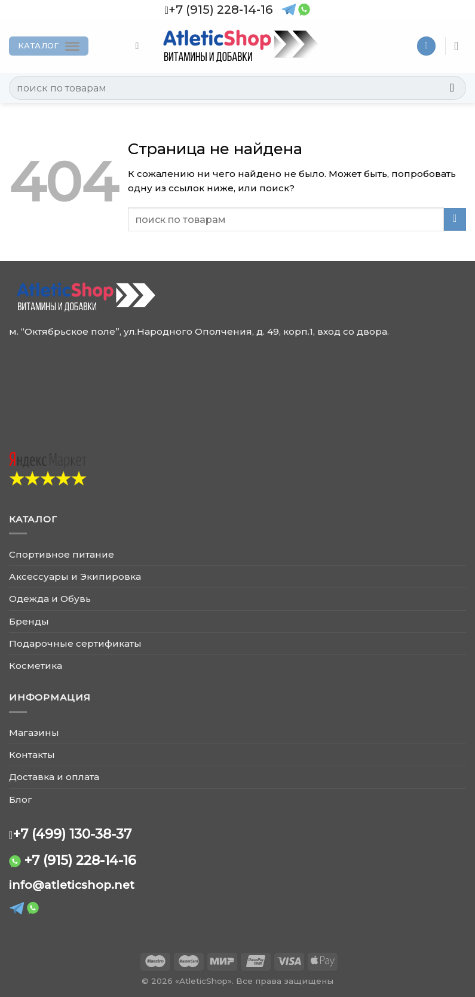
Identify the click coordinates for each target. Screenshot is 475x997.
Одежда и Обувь (50, 598)
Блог (20, 799)
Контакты (32, 754)
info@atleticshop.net (71, 885)
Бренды (29, 621)
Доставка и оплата (54, 776)
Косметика (35, 665)
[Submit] (452, 87)
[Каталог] (48, 46)
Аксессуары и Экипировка (75, 576)
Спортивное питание (61, 554)
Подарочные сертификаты (75, 643)
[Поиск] (140, 45)
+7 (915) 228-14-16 (80, 860)
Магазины (34, 732)
